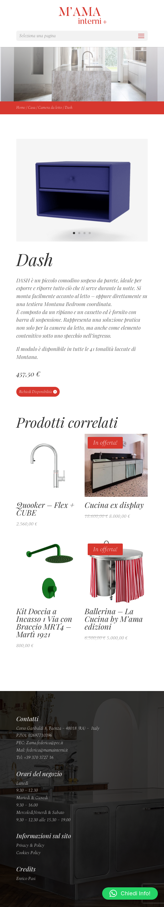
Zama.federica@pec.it (44, 743)
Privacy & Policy (30, 845)
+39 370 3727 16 (39, 757)
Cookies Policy (28, 853)
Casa (31, 108)
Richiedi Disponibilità (35, 392)
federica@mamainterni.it (47, 750)
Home (20, 108)
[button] (130, 893)
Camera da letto (50, 108)
